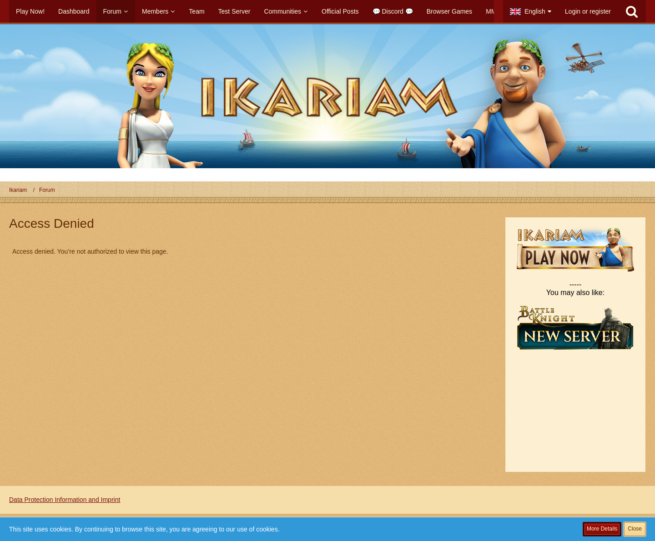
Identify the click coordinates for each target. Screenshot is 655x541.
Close (635, 529)
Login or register (588, 11)
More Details (602, 529)
